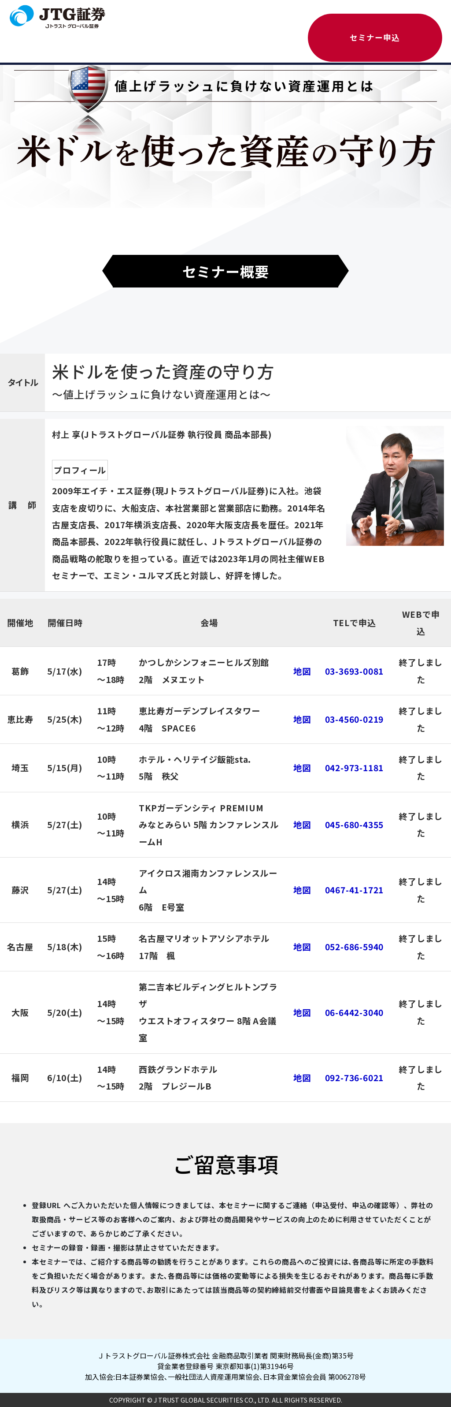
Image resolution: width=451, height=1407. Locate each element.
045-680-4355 (354, 824)
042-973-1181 (354, 767)
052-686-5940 (354, 946)
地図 (302, 671)
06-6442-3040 (354, 1012)
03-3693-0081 (354, 671)
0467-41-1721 (354, 890)
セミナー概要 (225, 271)
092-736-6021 (354, 1077)
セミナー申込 (375, 37)
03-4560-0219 (354, 719)
